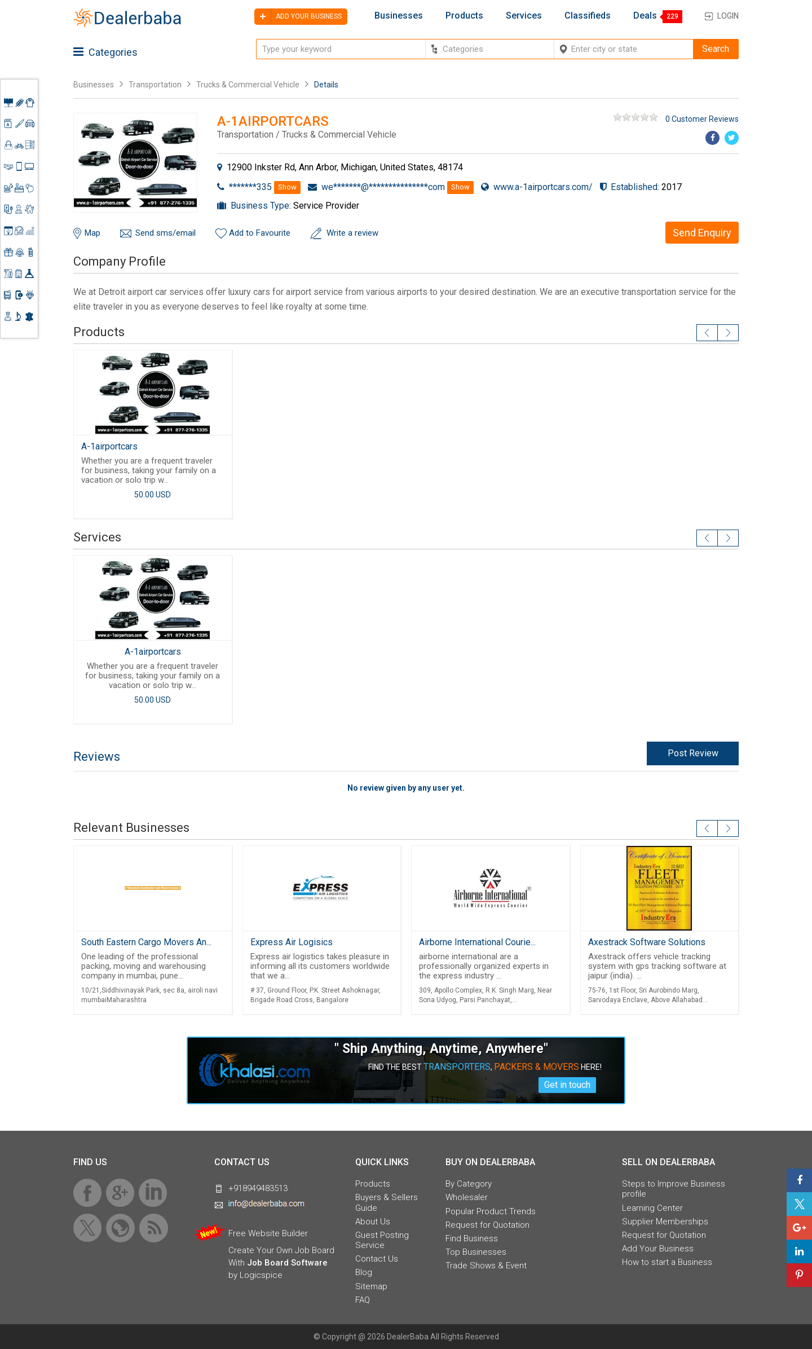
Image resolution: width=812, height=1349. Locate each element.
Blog (363, 1272)
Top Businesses (475, 1252)
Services (524, 16)
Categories (105, 52)
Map (92, 233)
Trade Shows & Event (486, 1265)
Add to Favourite (259, 233)
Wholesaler (466, 1197)
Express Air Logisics (291, 942)
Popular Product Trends (490, 1211)
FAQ (362, 1300)
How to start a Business (667, 1262)
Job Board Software (287, 1263)
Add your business (298, 16)
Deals (645, 16)
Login (728, 15)
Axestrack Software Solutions (646, 942)
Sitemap (371, 1286)
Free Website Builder (268, 1233)
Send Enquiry (702, 233)
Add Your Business (658, 1249)
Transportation (155, 84)
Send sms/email (165, 233)
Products (464, 16)
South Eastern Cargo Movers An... (146, 942)
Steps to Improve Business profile (673, 1189)
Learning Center (652, 1208)
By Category (468, 1184)
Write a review (352, 233)
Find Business (471, 1238)
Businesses (398, 16)
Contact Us (376, 1259)
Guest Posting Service (382, 1240)
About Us (372, 1221)
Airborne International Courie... (477, 942)
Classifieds (587, 16)
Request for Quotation (487, 1225)
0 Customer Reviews (702, 119)
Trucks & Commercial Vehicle (247, 84)
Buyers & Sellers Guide (386, 1202)
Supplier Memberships (665, 1221)
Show (287, 187)
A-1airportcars (109, 446)
